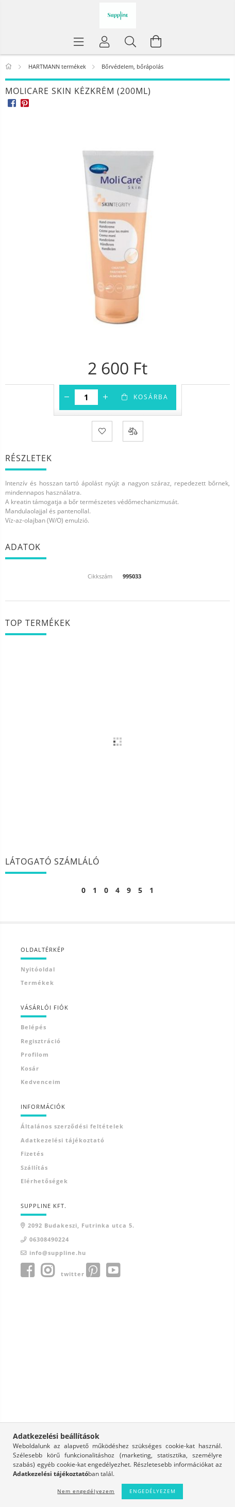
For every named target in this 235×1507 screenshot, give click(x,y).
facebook (27, 1270)
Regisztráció (41, 1041)
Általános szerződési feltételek (72, 1126)
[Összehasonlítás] (133, 431)
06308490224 (49, 1239)
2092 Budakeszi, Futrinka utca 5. (81, 1225)
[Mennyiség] (86, 397)
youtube (113, 1270)
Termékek (37, 982)
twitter (73, 1274)
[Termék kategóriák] (79, 41)
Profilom (35, 1054)
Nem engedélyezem (85, 1491)
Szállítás (34, 1167)
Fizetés (32, 1153)
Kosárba (151, 397)
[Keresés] (130, 41)
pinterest (92, 1270)
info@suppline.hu (57, 1253)
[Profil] (104, 41)
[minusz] (67, 397)
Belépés (33, 1027)
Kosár (30, 1068)
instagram (47, 1270)
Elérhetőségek (44, 1181)
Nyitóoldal (38, 969)
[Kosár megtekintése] (156, 41)
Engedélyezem (152, 1491)
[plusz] (105, 397)
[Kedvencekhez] (102, 431)
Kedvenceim (41, 1082)
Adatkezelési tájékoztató (63, 1140)
